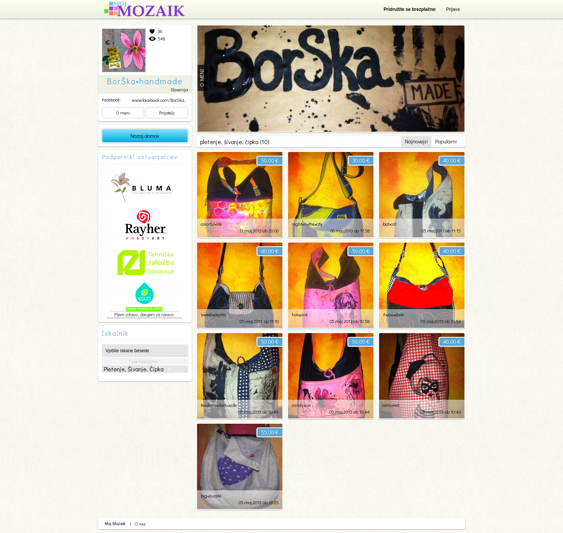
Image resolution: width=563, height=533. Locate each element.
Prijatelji (167, 113)
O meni (123, 113)
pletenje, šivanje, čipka (137, 369)
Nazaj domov (144, 135)
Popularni (446, 141)
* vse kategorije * (145, 361)
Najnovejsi (416, 141)
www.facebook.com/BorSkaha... (162, 100)
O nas (139, 524)
